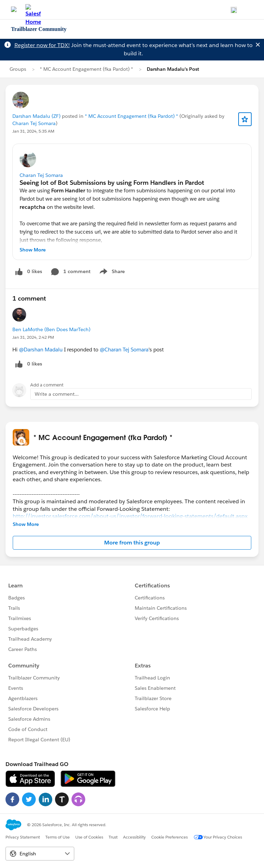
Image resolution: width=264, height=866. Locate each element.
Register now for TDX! (42, 45)
